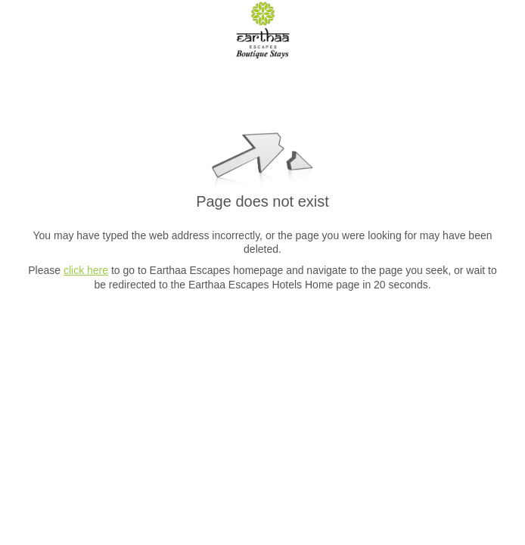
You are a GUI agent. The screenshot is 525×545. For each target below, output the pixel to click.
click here (86, 270)
